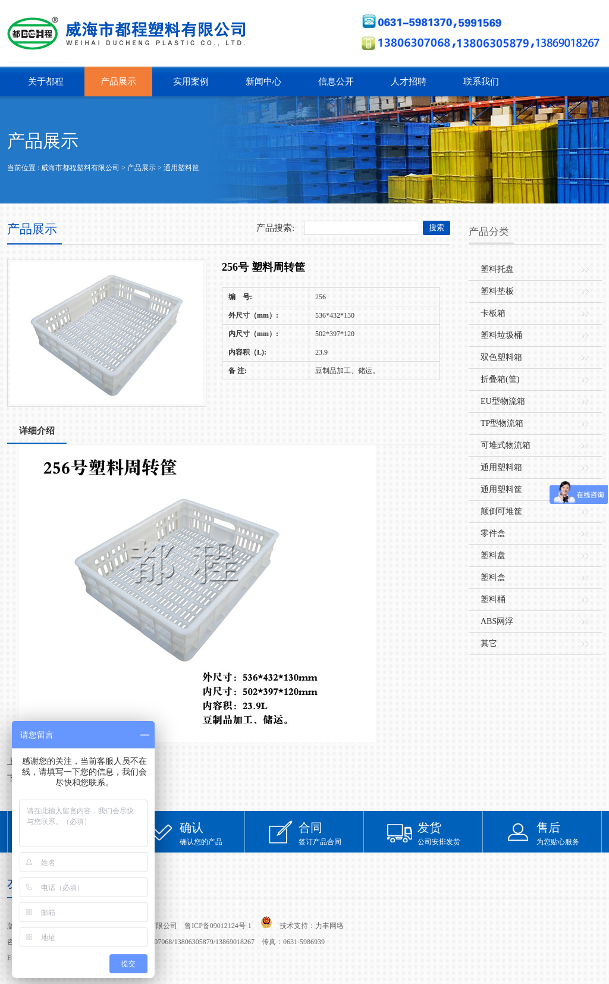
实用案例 (191, 81)
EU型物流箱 (503, 401)
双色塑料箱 (501, 357)
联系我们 (481, 81)
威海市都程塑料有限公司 (80, 168)
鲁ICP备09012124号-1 (218, 926)
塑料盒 (493, 577)
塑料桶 (493, 599)
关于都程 (46, 81)
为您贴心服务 (569, 833)
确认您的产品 (212, 833)
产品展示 (118, 81)
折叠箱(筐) (500, 379)
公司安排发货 (450, 833)
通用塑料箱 (501, 467)
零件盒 (493, 533)
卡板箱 (493, 313)
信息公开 (336, 81)
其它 (489, 643)
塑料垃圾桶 (501, 335)
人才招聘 (408, 81)
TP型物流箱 (502, 423)
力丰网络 (329, 926)
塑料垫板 (497, 291)
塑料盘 (493, 555)
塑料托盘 (497, 269)
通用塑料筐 (181, 168)
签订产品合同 (331, 833)
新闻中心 (263, 81)
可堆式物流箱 (505, 445)
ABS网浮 (497, 621)
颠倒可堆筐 (501, 511)
